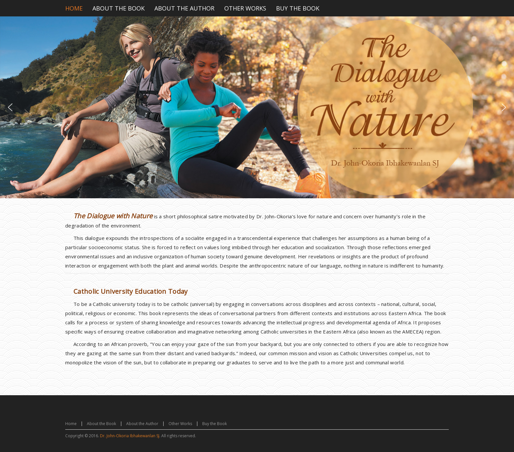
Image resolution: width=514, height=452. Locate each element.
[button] (10, 107)
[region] (257, 107)
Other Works (180, 423)
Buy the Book (214, 423)
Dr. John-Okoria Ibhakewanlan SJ (129, 436)
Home (71, 423)
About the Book (101, 423)
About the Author (142, 423)
